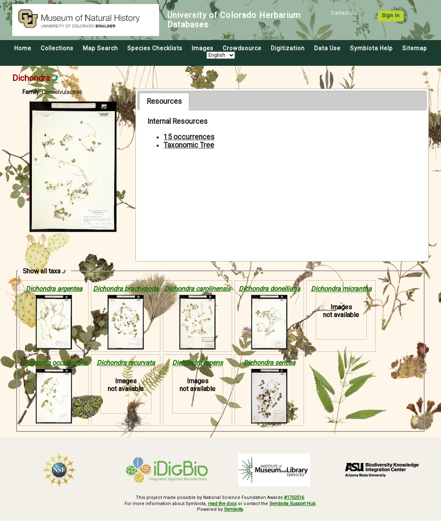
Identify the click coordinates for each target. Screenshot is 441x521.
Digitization (288, 48)
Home (22, 48)
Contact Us (343, 13)
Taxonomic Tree (189, 145)
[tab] (164, 101)
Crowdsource (242, 48)
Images (202, 48)
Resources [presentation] (164, 101)
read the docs (221, 503)
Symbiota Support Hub (293, 503)
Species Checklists (154, 48)
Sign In (391, 15)
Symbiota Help (371, 48)
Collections (57, 48)
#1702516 (294, 497)
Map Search (100, 48)
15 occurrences (189, 137)
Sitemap (414, 48)
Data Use (327, 48)
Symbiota (234, 509)
